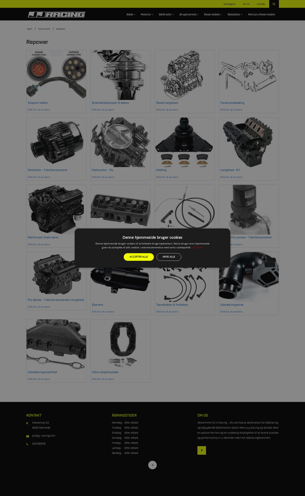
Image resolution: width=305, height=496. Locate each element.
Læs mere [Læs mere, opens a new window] (197, 247)
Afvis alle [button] (169, 257)
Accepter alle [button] (139, 257)
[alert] (152, 248)
